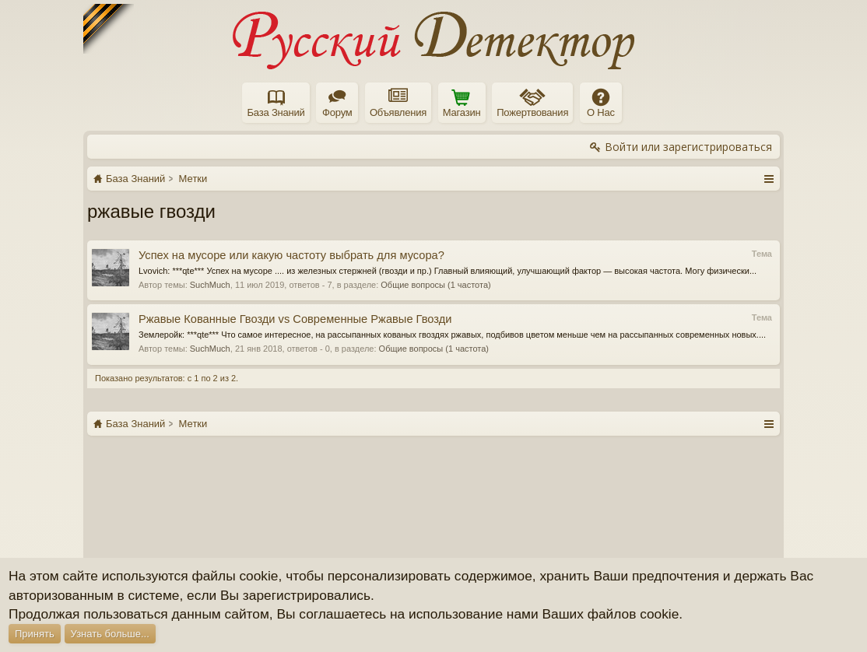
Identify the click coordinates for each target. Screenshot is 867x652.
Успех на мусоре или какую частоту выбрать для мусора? (291, 255)
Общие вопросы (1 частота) (435, 284)
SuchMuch (210, 284)
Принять (34, 634)
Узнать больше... (110, 634)
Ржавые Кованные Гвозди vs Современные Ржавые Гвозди (295, 319)
